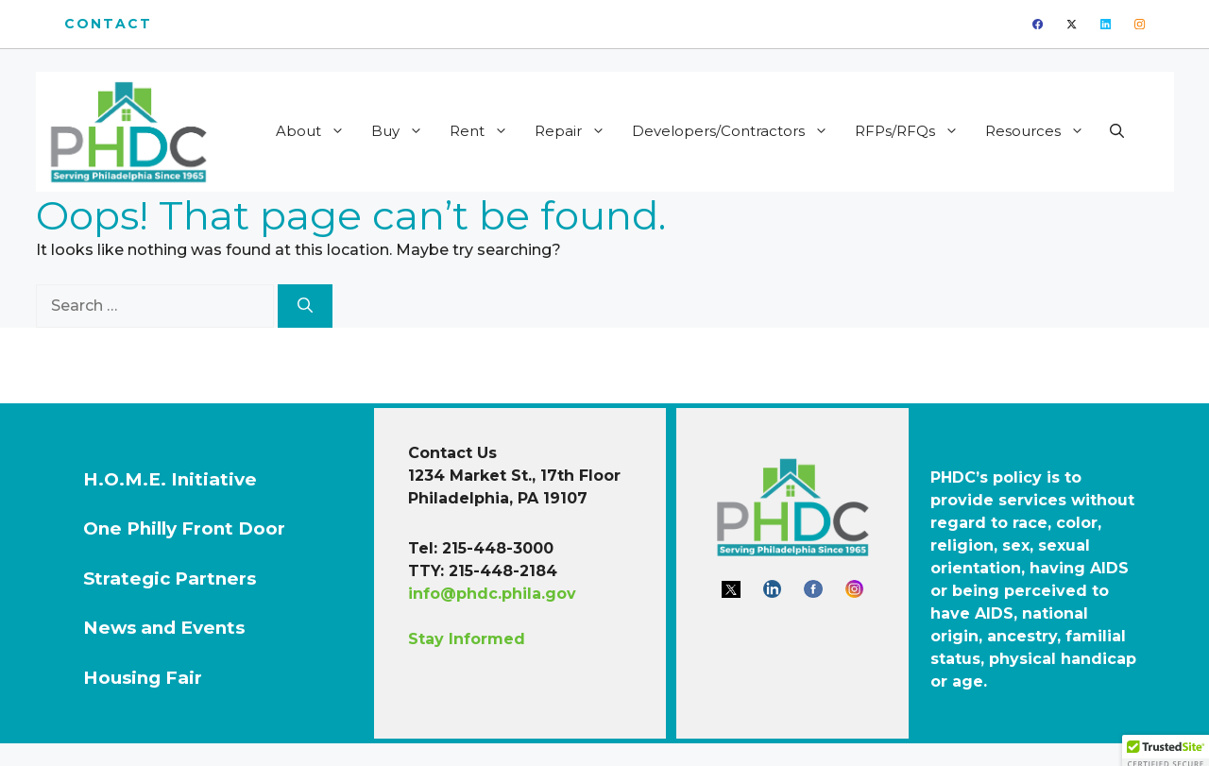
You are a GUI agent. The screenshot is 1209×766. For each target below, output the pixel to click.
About (316, 131)
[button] (1117, 131)
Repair (576, 131)
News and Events (164, 627)
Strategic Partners (169, 578)
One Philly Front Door (184, 528)
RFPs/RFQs (913, 131)
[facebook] (1037, 24)
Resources (1041, 131)
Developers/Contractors (736, 131)
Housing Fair (142, 678)
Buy (403, 131)
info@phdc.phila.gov (492, 594)
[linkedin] (1105, 24)
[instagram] (1139, 24)
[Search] (305, 306)
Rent (485, 131)
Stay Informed (466, 639)
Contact (108, 23)
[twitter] (1071, 24)
